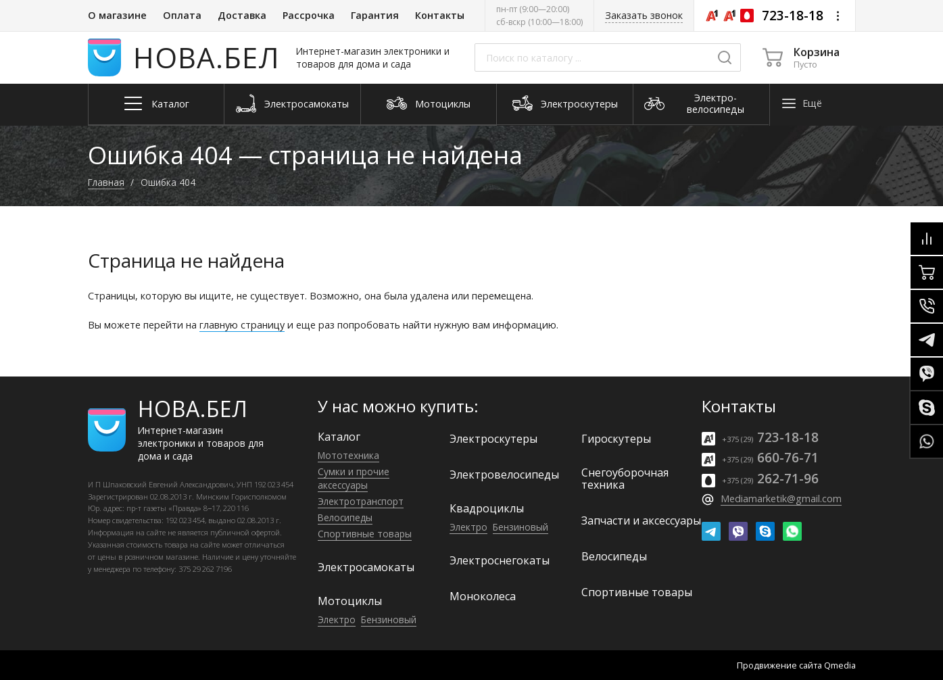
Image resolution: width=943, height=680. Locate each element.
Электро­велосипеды (504, 474)
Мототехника (348, 455)
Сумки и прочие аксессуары (353, 478)
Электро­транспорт (361, 501)
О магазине (117, 15)
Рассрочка (309, 15)
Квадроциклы (487, 508)
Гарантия (375, 15)
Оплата (182, 15)
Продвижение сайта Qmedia (796, 665)
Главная (106, 182)
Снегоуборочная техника (625, 478)
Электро (337, 619)
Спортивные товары (365, 533)
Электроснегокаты (500, 560)
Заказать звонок (644, 15)
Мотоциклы (350, 601)
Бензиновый (388, 619)
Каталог (339, 437)
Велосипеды (345, 517)
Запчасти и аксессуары (641, 520)
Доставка (242, 15)
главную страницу (242, 324)
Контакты (439, 15)
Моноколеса (483, 596)
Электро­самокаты (366, 567)
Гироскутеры (616, 439)
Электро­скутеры (493, 439)
